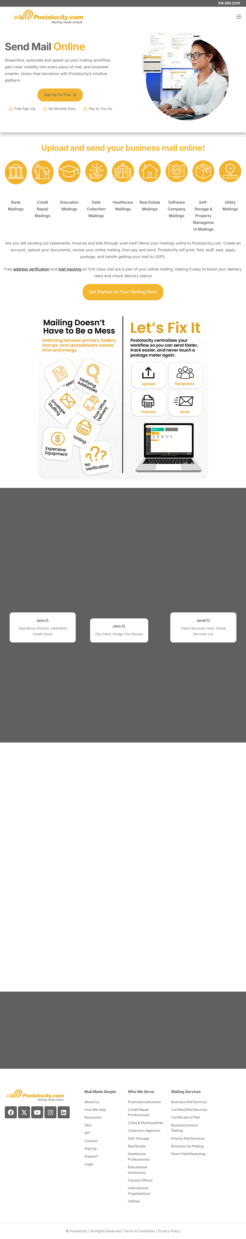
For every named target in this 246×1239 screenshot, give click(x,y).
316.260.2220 (229, 3)
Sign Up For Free (60, 95)
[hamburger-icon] (238, 17)
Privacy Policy (169, 1231)
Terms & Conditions (139, 1231)
